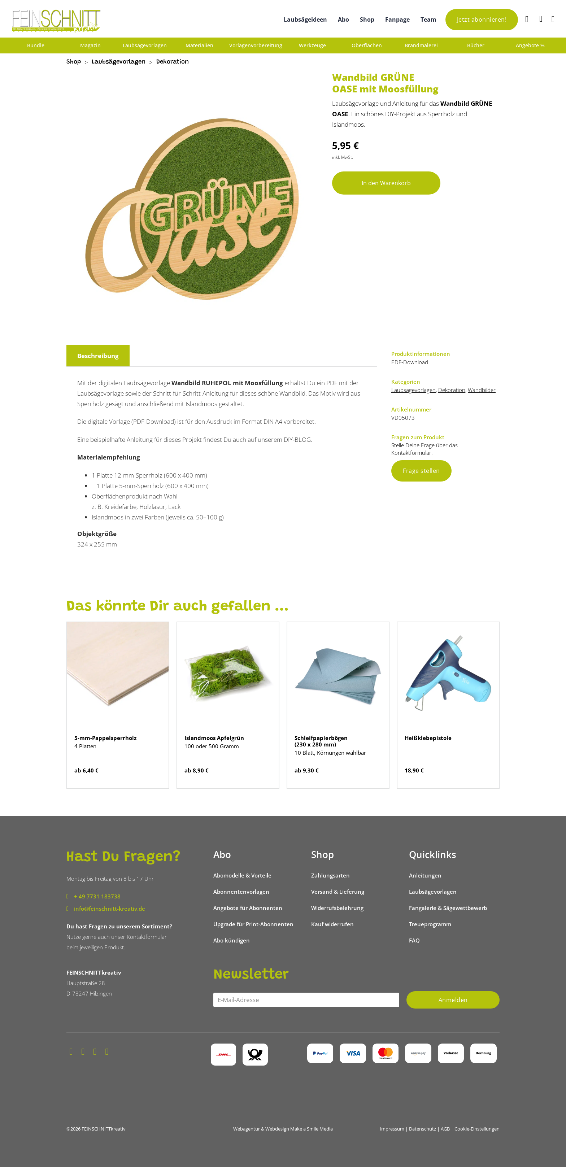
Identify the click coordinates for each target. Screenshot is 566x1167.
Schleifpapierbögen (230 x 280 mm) (321, 741)
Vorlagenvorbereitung (255, 45)
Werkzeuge (312, 45)
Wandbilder (482, 389)
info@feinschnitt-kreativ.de (109, 908)
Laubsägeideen (305, 19)
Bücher (475, 45)
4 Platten (85, 746)
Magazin (90, 45)
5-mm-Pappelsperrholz (105, 737)
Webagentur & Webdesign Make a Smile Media (283, 1128)
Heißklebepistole (428, 737)
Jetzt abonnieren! (482, 19)
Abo (343, 19)
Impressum (392, 1128)
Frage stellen (421, 471)
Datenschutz (422, 1128)
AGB (445, 1128)
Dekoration (172, 62)
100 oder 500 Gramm (211, 746)
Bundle (35, 45)
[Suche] (528, 19)
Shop (367, 19)
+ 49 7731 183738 (97, 896)
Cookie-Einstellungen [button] (477, 1128)
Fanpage (397, 19)
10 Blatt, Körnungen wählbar (330, 752)
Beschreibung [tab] (98, 356)
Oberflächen (367, 45)
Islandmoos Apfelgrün (214, 737)
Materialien (199, 45)
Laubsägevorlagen (145, 45)
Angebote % (530, 45)
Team (428, 19)
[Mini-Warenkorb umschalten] (541, 18)
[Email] (306, 1000)
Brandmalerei (421, 45)
